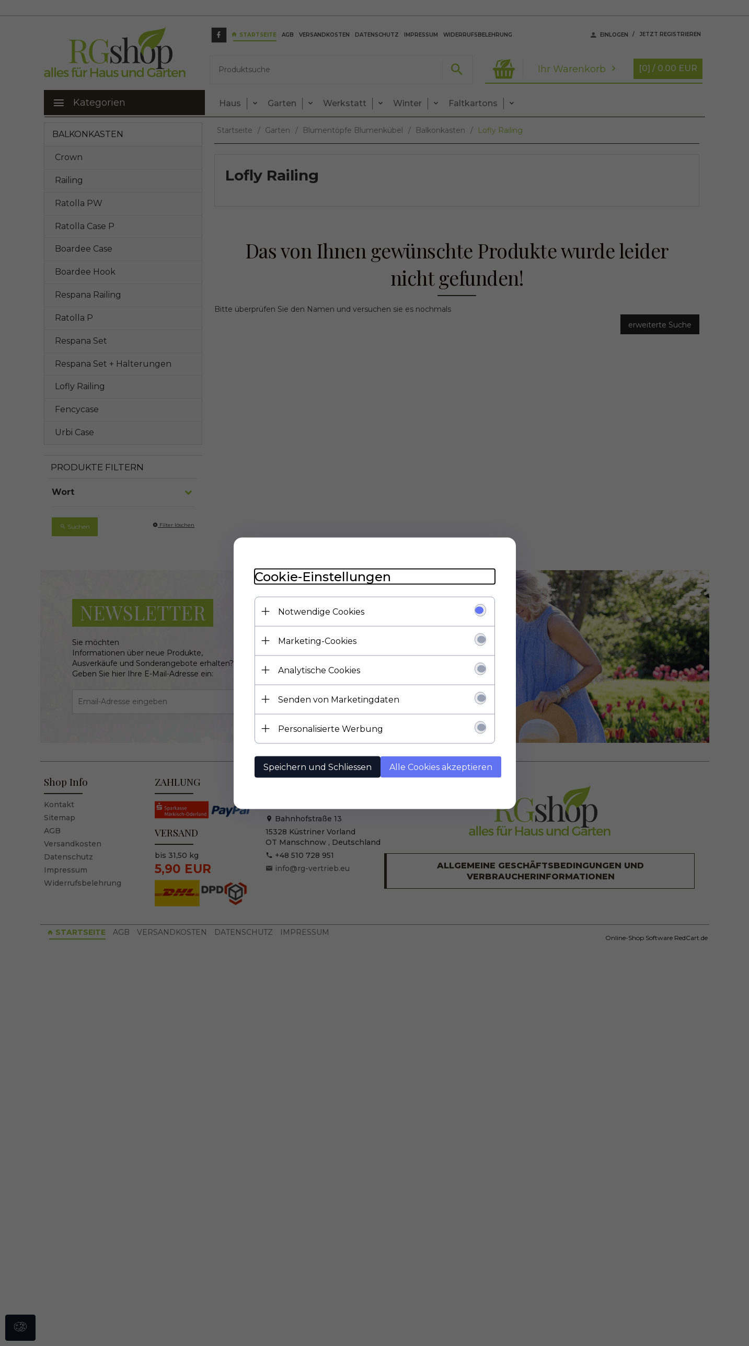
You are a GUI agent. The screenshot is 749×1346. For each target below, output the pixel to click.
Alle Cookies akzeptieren (440, 767)
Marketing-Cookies (317, 641)
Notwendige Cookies (321, 611)
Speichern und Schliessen (317, 767)
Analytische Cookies (319, 670)
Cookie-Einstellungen (323, 576)
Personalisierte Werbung (330, 728)
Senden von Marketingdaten (338, 699)
